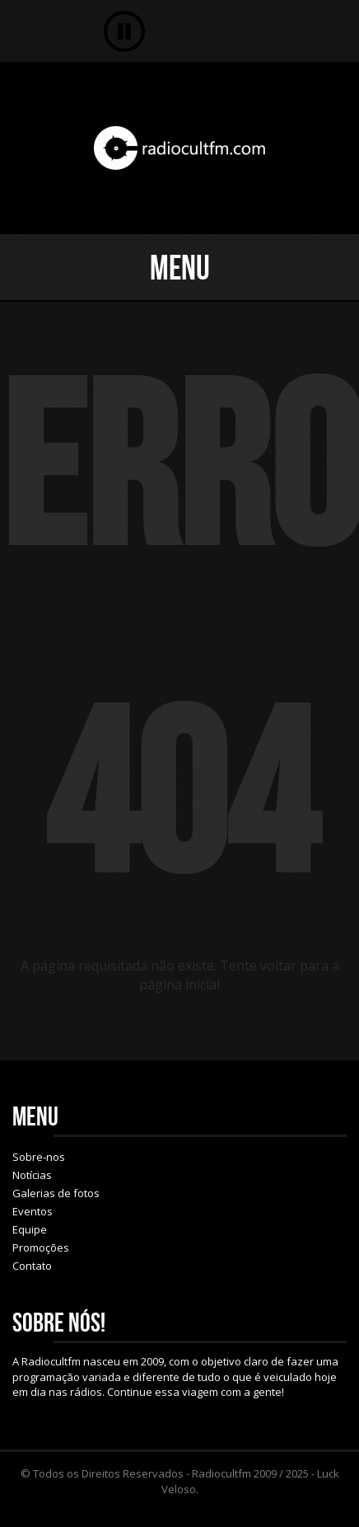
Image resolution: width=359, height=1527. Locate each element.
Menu (180, 267)
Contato (32, 1265)
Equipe (29, 1229)
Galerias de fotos (56, 1193)
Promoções (40, 1247)
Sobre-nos (38, 1156)
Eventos (32, 1211)
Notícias (32, 1175)
